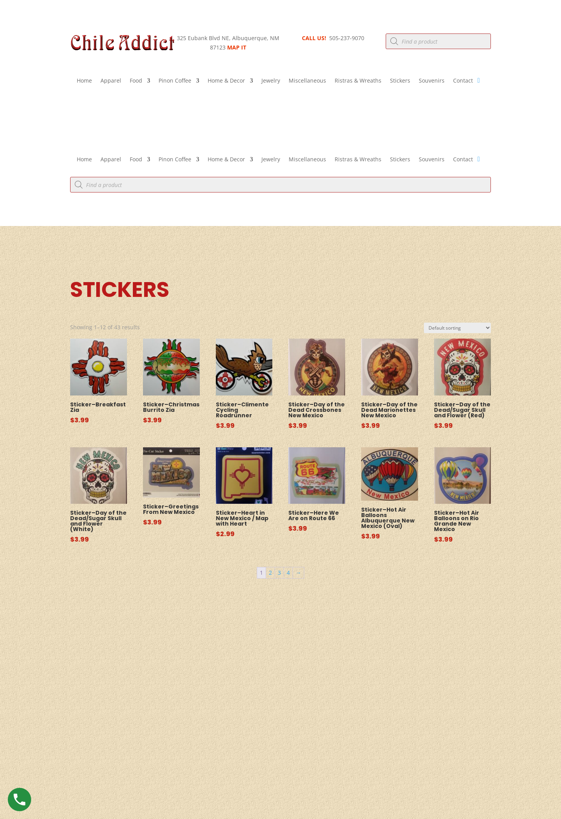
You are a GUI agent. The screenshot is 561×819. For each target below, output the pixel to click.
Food (136, 81)
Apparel (111, 81)
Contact (463, 81)
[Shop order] (457, 328)
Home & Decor (226, 81)
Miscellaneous (307, 81)
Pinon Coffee (175, 81)
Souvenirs (432, 81)
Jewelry (270, 81)
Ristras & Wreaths (358, 81)
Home (84, 81)
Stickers (400, 81)
